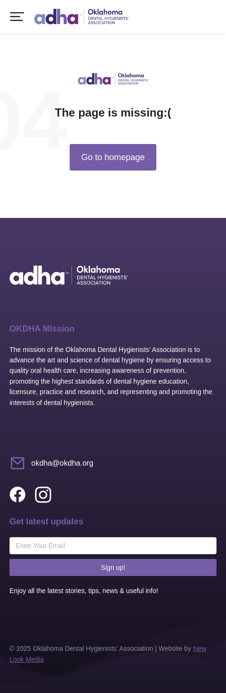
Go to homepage (113, 157)
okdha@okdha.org (62, 463)
